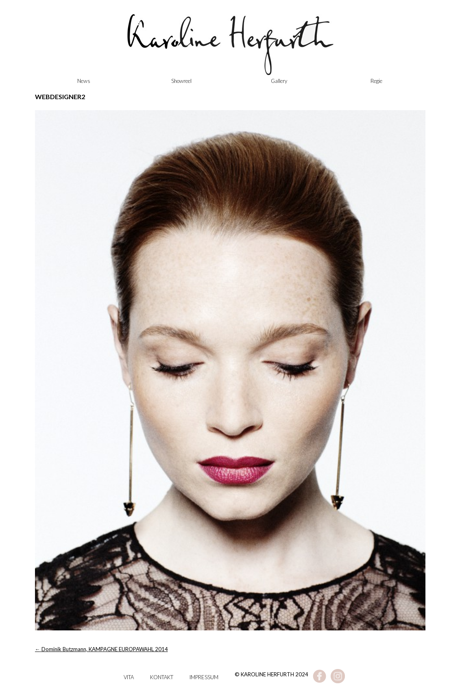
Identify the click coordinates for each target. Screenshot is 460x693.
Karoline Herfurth (230, 48)
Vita (129, 677)
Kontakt (161, 677)
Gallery (279, 81)
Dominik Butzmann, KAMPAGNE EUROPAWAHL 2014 (101, 649)
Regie (376, 81)
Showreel (181, 81)
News (83, 81)
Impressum (204, 677)
